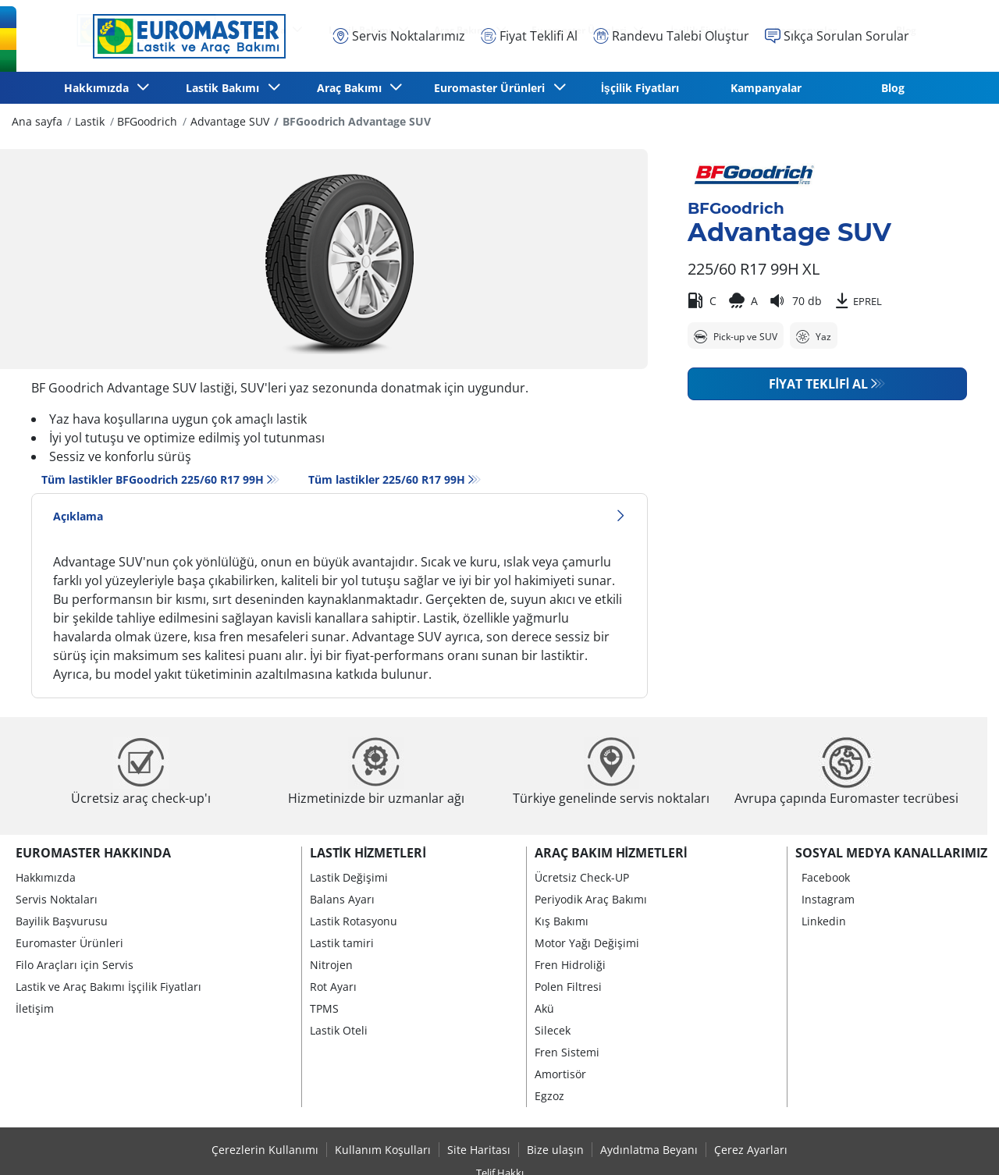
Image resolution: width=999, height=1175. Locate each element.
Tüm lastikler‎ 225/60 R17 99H (386, 479)
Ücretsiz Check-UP (582, 877)
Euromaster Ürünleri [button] (492, 87)
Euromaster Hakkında (93, 853)
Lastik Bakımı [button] (225, 87)
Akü (544, 1008)
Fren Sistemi (567, 1052)
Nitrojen (331, 964)
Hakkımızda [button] (99, 87)
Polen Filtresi (568, 986)
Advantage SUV (229, 121)
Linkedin (824, 921)
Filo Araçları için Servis (74, 964)
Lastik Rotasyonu (353, 921)
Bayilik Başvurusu (62, 921)
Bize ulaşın (555, 1149)
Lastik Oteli (339, 1030)
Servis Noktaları (57, 899)
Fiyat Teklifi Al (818, 383)
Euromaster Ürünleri (69, 942)
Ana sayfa (37, 121)
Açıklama (339, 516)
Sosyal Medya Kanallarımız (891, 853)
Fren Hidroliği (570, 964)
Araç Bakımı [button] (352, 87)
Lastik (90, 121)
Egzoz (549, 1095)
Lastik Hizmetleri (368, 853)
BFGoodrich (147, 121)
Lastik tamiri (342, 942)
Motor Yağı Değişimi (587, 942)
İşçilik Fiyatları (640, 87)
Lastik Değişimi (349, 877)
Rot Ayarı (333, 986)
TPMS (324, 1008)
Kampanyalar (766, 87)
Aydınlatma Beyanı (649, 1149)
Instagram (828, 899)
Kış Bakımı (561, 921)
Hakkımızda (46, 877)
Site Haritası (478, 1149)
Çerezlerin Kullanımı (265, 1149)
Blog (893, 87)
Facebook (826, 877)
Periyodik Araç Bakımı (591, 899)
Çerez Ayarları (750, 1149)
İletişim (35, 1008)
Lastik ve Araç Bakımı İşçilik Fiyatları (108, 986)
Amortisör (560, 1074)
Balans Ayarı (342, 899)
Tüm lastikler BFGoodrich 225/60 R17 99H (152, 479)
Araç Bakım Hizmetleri (611, 853)
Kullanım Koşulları (383, 1149)
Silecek (553, 1030)
